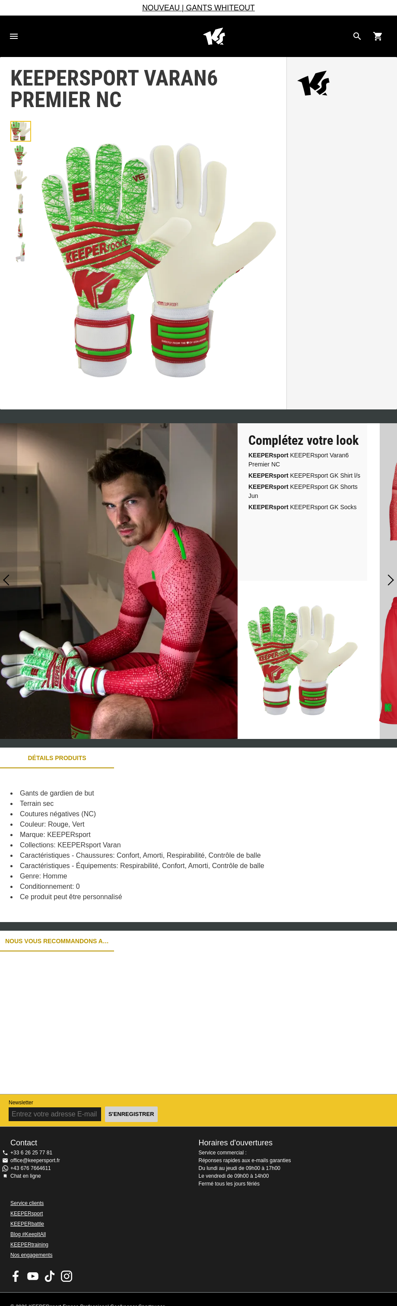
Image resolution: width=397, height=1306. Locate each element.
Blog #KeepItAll (28, 1234)
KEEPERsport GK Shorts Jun (303, 491)
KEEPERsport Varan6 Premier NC (298, 460)
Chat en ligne (25, 1176)
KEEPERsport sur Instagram (66, 1276)
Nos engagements (31, 1255)
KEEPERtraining (29, 1245)
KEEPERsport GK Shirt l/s (304, 475)
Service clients (27, 1203)
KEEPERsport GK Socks (302, 507)
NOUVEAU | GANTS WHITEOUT (198, 7)
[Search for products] (357, 36)
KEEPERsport (26, 1214)
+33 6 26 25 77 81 (31, 1153)
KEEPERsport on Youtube (32, 1276)
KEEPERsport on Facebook (16, 1276)
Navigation (13, 36)
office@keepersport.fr (35, 1160)
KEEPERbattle (27, 1224)
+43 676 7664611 (30, 1168)
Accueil (214, 36)
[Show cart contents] (378, 36)
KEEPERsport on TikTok (49, 1276)
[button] (20, 131)
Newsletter (21, 1103)
